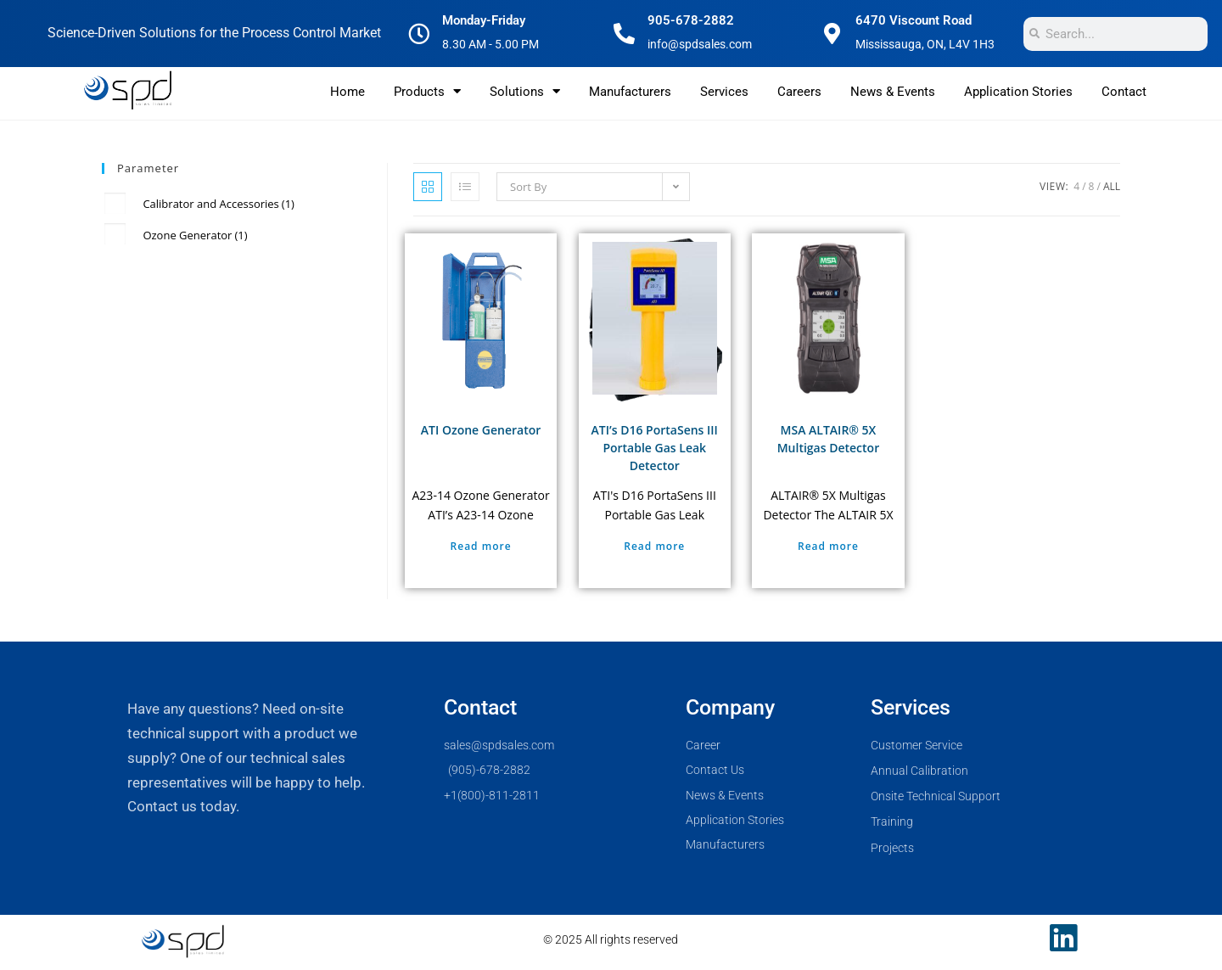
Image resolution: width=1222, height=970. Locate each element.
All (1111, 186)
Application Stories (1018, 91)
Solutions (525, 91)
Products (427, 91)
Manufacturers (630, 91)
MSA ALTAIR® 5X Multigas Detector (828, 439)
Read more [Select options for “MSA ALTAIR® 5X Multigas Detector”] (828, 546)
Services (724, 91)
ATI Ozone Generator (481, 430)
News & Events (892, 91)
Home (347, 91)
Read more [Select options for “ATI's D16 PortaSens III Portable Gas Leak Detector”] (654, 546)
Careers (799, 91)
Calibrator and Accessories (218, 203)
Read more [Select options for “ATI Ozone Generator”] (481, 546)
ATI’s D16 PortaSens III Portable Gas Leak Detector (654, 448)
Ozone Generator (195, 235)
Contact (1123, 91)
